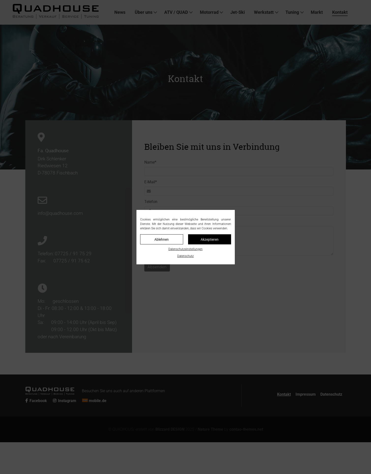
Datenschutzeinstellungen (185, 249)
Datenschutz (185, 256)
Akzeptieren (210, 239)
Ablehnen (161, 239)
